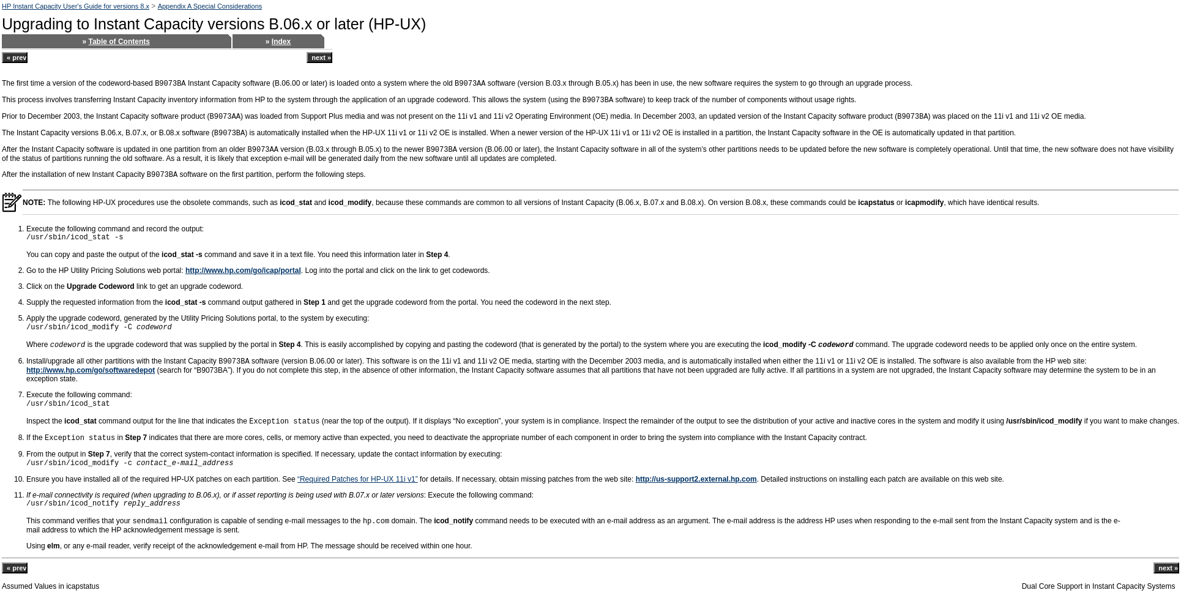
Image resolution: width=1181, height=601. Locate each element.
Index (281, 41)
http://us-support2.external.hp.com (696, 479)
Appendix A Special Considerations (210, 6)
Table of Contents (119, 41)
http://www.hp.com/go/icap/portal (243, 270)
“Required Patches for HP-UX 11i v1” (357, 479)
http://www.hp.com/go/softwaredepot (90, 370)
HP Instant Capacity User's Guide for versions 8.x (75, 6)
